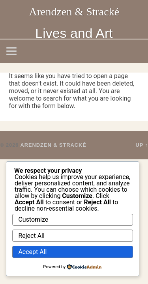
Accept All (32, 252)
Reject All (31, 235)
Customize (33, 219)
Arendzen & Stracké (74, 12)
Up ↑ (142, 145)
